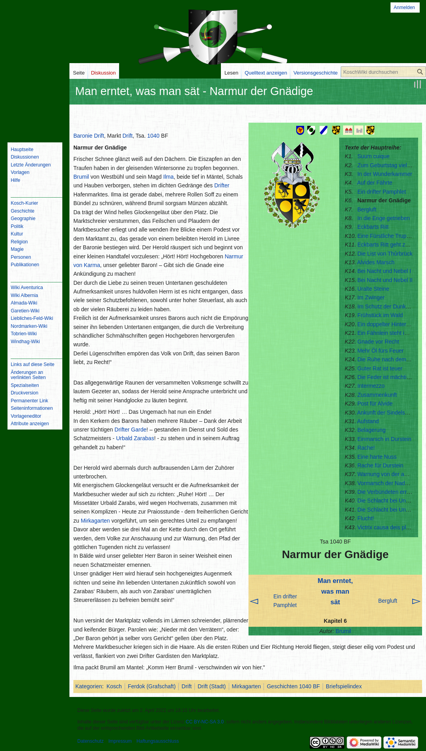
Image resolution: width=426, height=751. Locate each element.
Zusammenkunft (377, 395)
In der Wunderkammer (384, 174)
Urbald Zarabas (135, 438)
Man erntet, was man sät (335, 591)
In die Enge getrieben (383, 218)
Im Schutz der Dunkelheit (388, 306)
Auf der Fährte (374, 182)
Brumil (343, 631)
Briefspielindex (344, 686)
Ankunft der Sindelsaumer (388, 412)
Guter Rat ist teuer (379, 368)
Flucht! (365, 518)
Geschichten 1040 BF (293, 686)
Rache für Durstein (380, 465)
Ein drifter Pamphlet (381, 192)
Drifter (221, 185)
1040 (153, 136)
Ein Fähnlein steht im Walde (391, 333)
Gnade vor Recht (378, 341)
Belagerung (371, 430)
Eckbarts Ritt (373, 227)
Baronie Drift (88, 136)
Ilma (168, 177)
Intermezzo (371, 386)
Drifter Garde (130, 429)
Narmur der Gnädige (384, 200)
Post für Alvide (375, 403)
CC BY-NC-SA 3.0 (205, 722)
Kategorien (88, 686)
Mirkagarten (95, 520)
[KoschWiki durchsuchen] (383, 71)
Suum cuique (373, 156)
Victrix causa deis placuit (387, 527)
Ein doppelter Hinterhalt (386, 324)
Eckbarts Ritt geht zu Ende (390, 244)
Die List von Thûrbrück (385, 253)
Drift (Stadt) (212, 686)
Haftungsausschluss (157, 741)
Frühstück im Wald (380, 315)
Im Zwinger (371, 297)
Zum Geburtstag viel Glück (390, 165)
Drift (127, 136)
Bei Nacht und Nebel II (385, 280)
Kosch (114, 686)
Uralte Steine (373, 289)
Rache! (366, 448)
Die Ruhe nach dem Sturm (389, 359)
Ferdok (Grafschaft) (152, 686)
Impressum (120, 741)
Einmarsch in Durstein (384, 439)
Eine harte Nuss (377, 457)
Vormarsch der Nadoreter (388, 483)
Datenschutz (90, 741)
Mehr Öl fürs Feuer (380, 350)
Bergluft (366, 209)
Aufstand (368, 421)
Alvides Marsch (375, 262)
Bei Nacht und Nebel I (384, 271)
